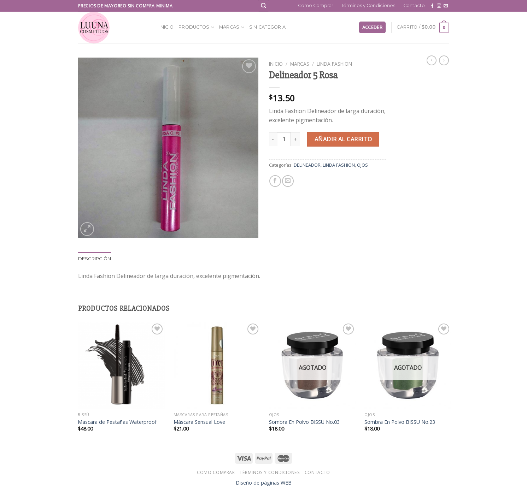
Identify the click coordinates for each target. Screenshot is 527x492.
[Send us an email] (446, 6)
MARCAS (231, 27)
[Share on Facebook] (275, 181)
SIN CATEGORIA (267, 27)
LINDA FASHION (334, 63)
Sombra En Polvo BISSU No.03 (304, 422)
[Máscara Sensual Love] (217, 365)
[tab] (94, 259)
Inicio (166, 27)
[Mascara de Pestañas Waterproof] (121, 365)
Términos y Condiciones (368, 5)
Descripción (94, 258)
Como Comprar (315, 5)
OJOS (362, 165)
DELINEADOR (307, 165)
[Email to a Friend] (288, 181)
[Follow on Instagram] (439, 6)
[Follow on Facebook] (432, 6)
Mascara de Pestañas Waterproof (117, 422)
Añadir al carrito (343, 139)
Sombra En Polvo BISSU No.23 (399, 422)
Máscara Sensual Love (199, 422)
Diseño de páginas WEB (264, 482)
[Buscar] (263, 6)
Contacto (414, 5)
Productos (196, 27)
